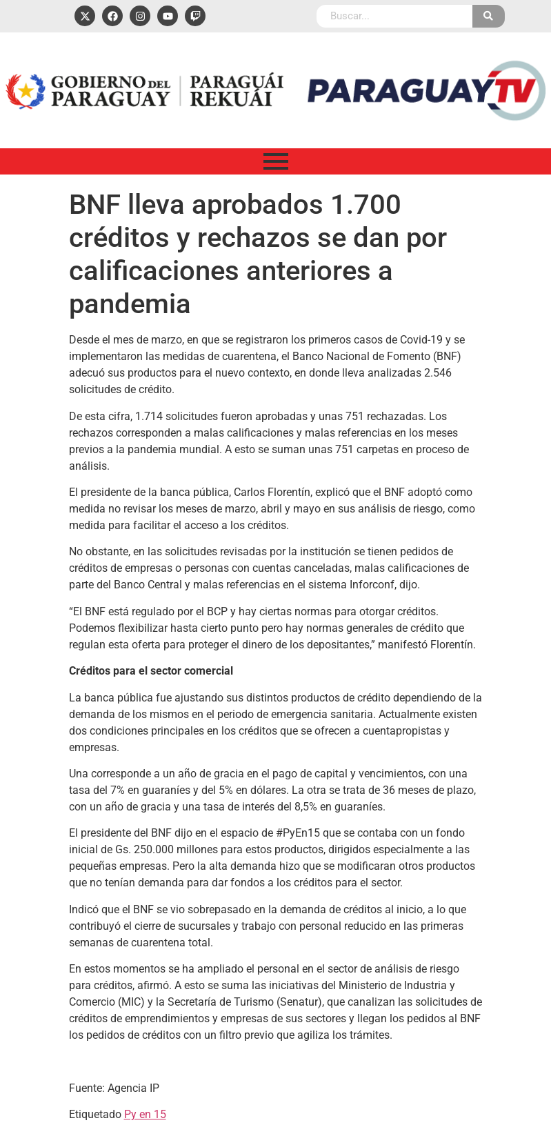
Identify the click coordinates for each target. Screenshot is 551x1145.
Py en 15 (145, 1114)
